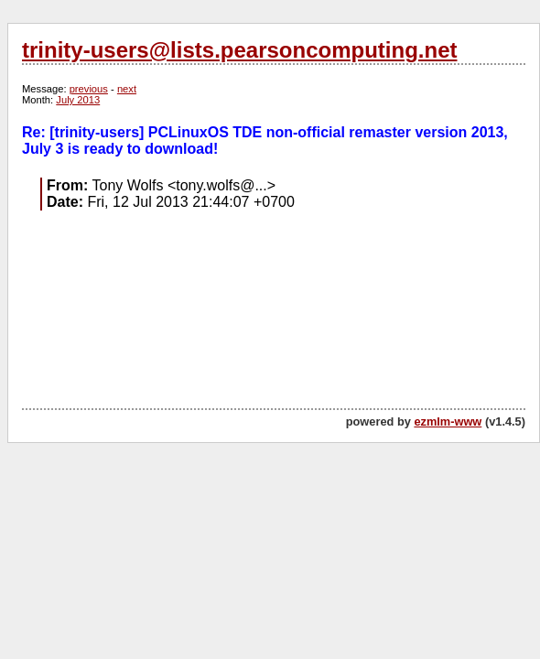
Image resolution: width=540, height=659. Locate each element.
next (126, 88)
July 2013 (78, 99)
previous (89, 88)
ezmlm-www (447, 421)
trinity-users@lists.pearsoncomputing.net (239, 50)
